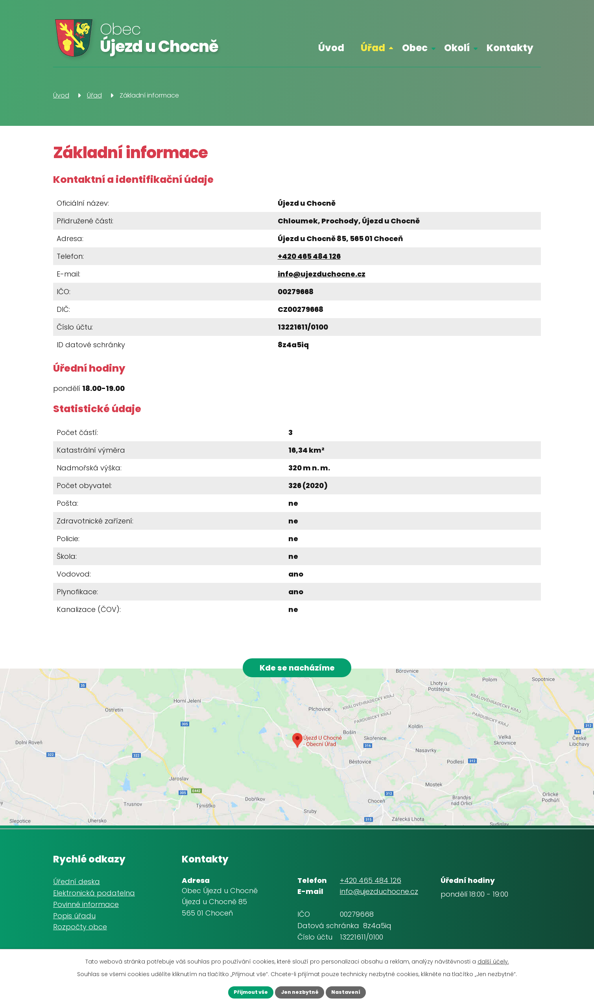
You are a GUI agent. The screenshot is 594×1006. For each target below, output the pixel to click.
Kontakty (510, 47)
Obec (415, 47)
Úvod (331, 47)
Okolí (457, 47)
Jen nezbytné (299, 991)
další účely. (493, 960)
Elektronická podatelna (94, 897)
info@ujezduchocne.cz (321, 274)
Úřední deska (76, 886)
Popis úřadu (74, 920)
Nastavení (354, 991)
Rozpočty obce (80, 931)
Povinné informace (86, 909)
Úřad (373, 47)
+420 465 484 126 (309, 256)
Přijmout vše (241, 991)
